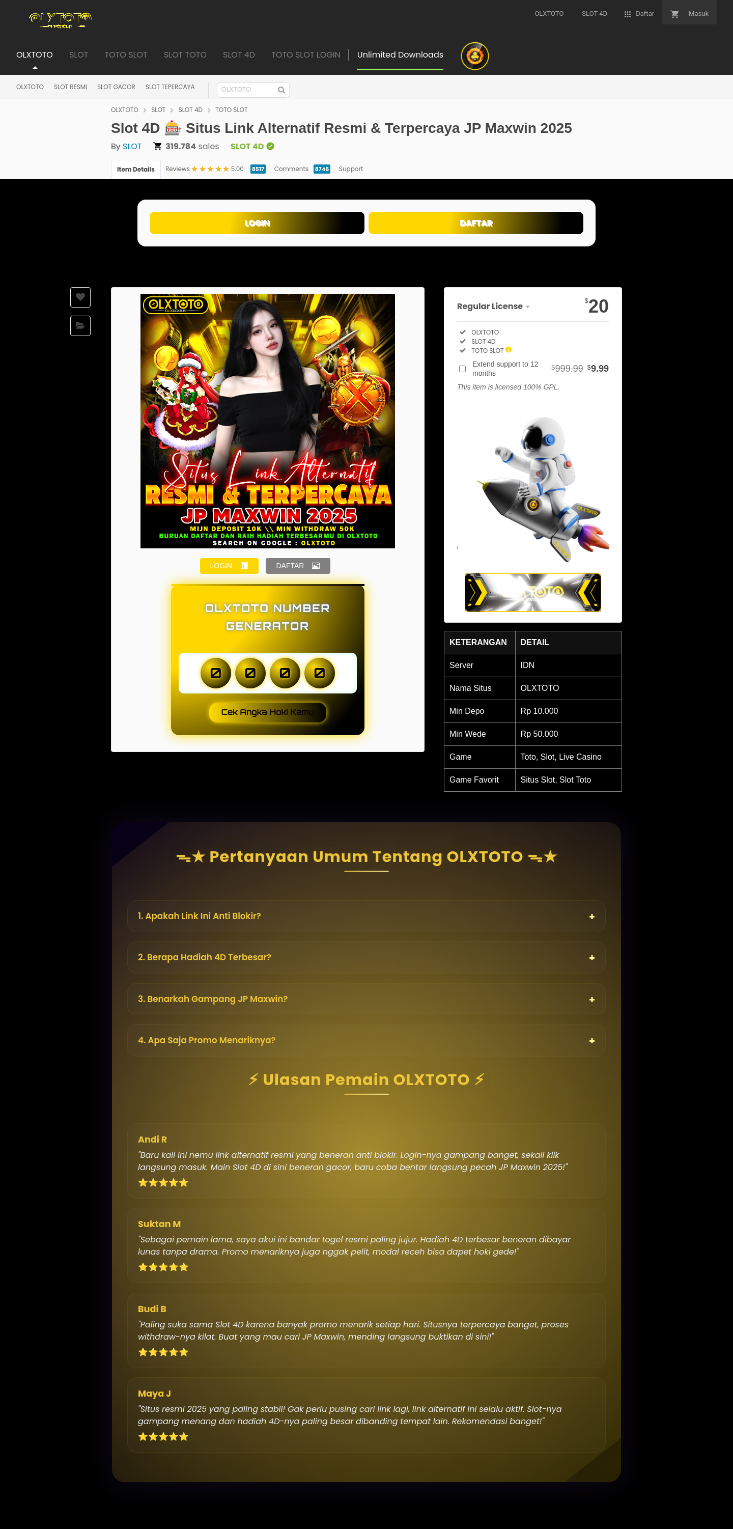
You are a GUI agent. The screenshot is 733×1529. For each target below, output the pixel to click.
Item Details (136, 169)
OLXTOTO (30, 86)
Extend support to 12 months (540, 368)
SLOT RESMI (70, 86)
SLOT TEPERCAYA (170, 86)
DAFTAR (476, 223)
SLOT (158, 109)
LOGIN (256, 223)
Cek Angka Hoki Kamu (268, 712)
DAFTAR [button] (290, 566)
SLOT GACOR (116, 86)
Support (351, 168)
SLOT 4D (191, 109)
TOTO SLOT (231, 109)
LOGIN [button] (221, 566)
